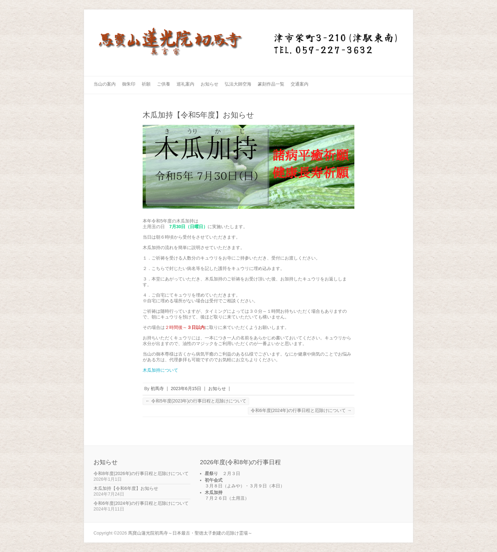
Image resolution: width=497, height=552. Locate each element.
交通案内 (299, 84)
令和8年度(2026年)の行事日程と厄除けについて (141, 473)
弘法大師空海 (238, 84)
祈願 (146, 84)
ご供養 (163, 84)
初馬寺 (157, 388)
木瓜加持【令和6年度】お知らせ (126, 488)
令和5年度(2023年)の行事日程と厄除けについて (195, 400)
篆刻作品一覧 (271, 84)
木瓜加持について (160, 370)
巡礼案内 (185, 84)
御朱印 (128, 84)
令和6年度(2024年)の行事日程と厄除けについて (301, 410)
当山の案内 (105, 84)
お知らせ (209, 84)
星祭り (211, 473)
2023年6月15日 (186, 388)
